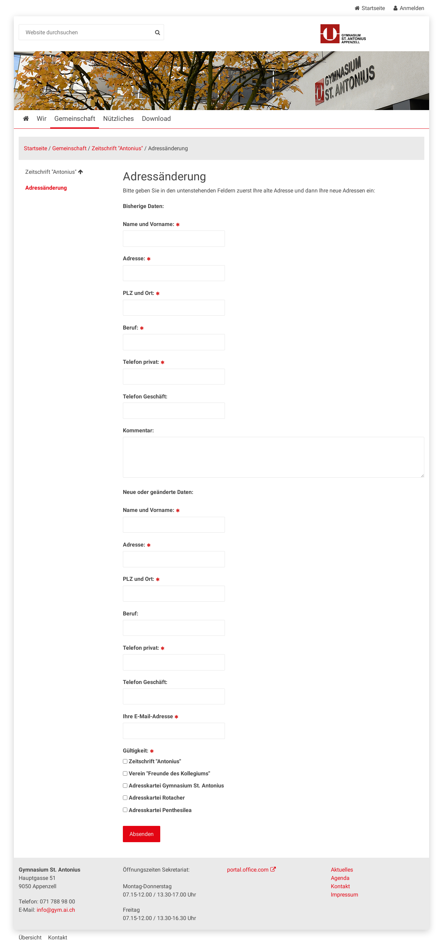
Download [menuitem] (156, 119)
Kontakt (340, 886)
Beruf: (134, 327)
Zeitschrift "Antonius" (117, 148)
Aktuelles (342, 869)
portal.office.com (248, 869)
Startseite (373, 8)
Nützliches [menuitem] (118, 119)
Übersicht (30, 937)
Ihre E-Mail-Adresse (151, 716)
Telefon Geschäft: (145, 396)
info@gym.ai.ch (56, 910)
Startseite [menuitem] (31, 119)
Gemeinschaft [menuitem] (74, 119)
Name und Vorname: (152, 224)
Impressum (344, 894)
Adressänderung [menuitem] (46, 187)
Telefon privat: (144, 362)
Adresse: (137, 258)
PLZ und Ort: (142, 293)
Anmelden (412, 8)
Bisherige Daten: (143, 206)
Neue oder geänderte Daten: (158, 492)
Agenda (340, 878)
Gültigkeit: (139, 750)
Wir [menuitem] (41, 119)
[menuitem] (65, 173)
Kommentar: (138, 430)
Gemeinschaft (69, 148)
